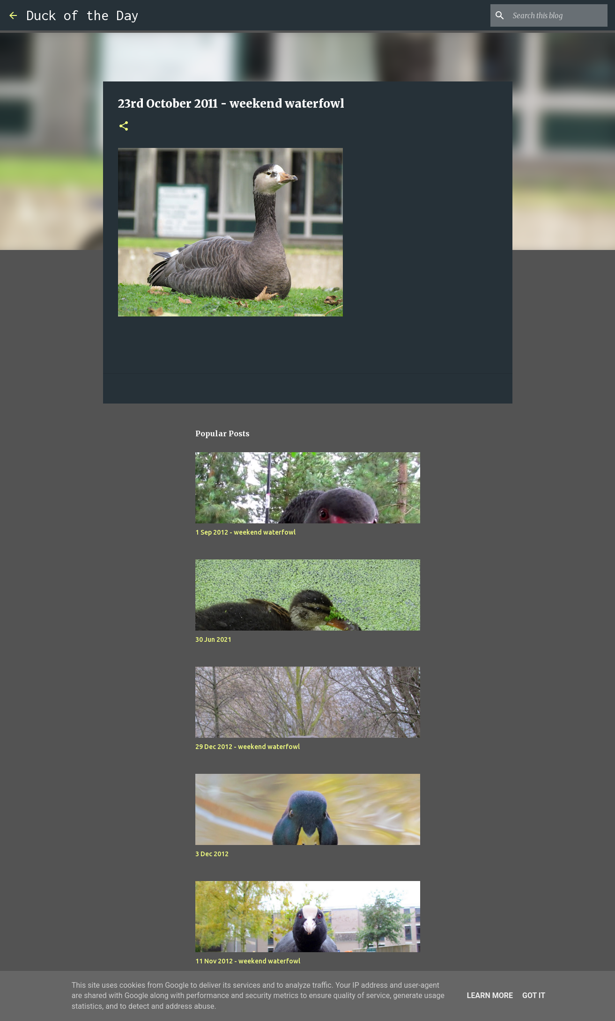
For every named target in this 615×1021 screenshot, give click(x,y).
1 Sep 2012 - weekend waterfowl (245, 532)
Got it (533, 995)
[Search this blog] (558, 15)
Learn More (490, 995)
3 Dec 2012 (212, 854)
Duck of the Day (82, 15)
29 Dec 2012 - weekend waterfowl (247, 746)
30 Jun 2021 (213, 639)
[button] (123, 126)
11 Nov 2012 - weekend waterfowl (247, 961)
